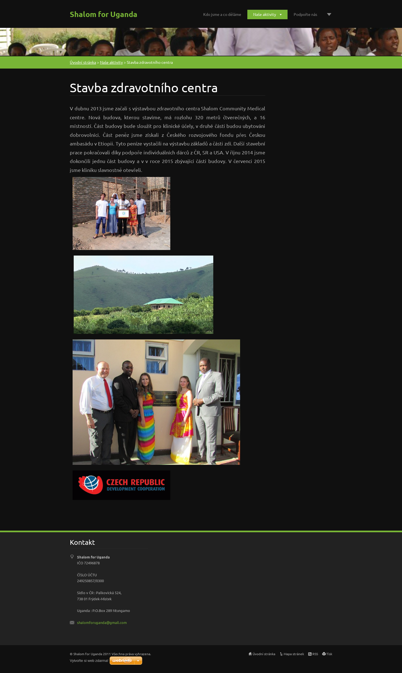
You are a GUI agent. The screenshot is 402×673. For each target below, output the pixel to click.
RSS (315, 654)
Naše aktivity (264, 14)
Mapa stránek (294, 654)
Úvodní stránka (83, 62)
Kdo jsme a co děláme (222, 14)
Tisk (329, 654)
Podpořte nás (305, 14)
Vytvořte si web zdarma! (89, 661)
